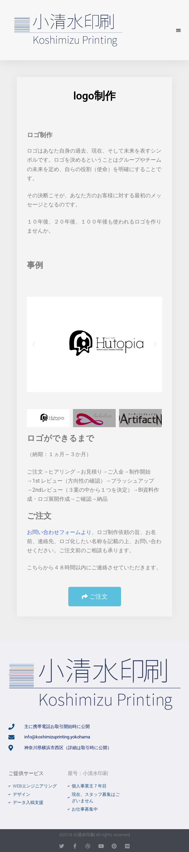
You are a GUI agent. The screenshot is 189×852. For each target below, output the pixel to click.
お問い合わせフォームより (59, 532)
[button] (178, 30)
